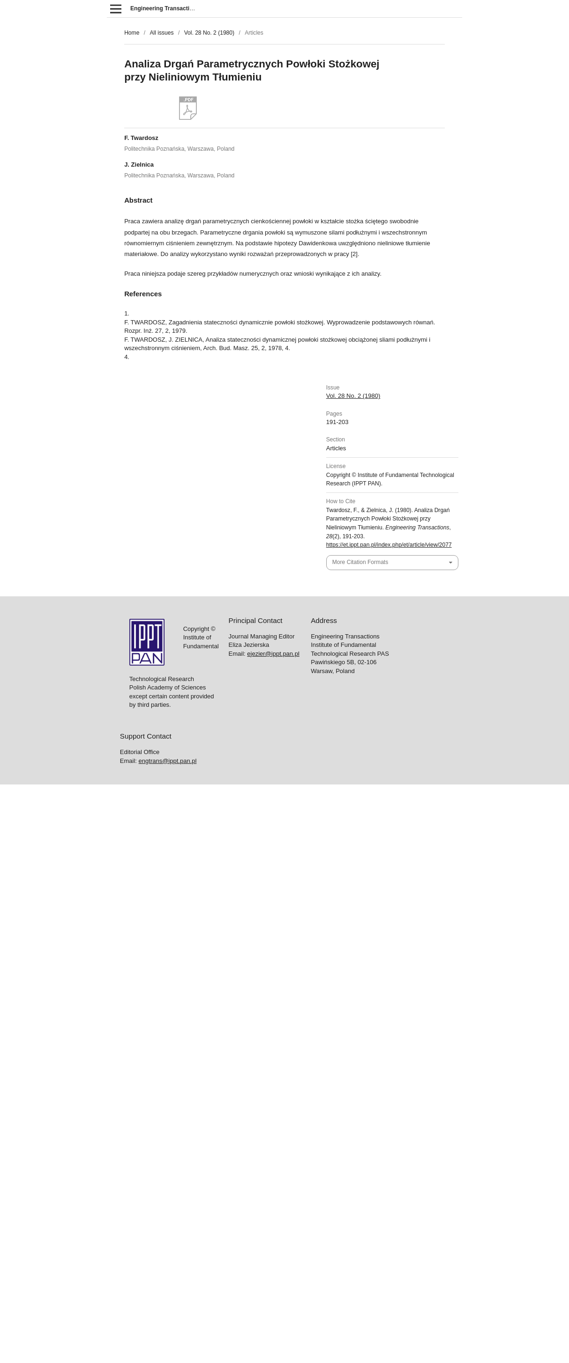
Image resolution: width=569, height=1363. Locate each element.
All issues (161, 32)
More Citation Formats (360, 562)
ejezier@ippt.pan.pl (273, 653)
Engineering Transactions (165, 8)
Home (131, 32)
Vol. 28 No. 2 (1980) (209, 32)
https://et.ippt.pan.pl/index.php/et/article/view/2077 (389, 545)
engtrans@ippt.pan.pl (168, 760)
